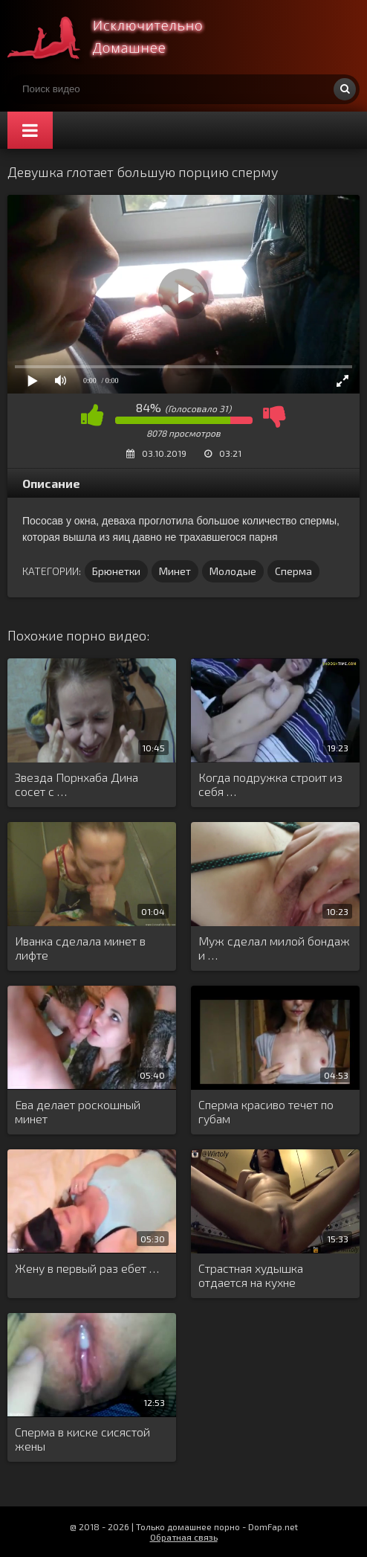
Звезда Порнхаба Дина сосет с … (76, 784)
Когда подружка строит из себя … (270, 784)
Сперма (293, 571)
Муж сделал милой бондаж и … (274, 948)
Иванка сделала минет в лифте (80, 948)
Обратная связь (184, 1537)
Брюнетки (116, 571)
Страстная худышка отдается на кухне (250, 1275)
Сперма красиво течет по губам (266, 1111)
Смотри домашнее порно (118, 37)
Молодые (233, 571)
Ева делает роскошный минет (77, 1111)
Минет (175, 571)
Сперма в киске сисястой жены (82, 1439)
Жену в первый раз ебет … (87, 1268)
